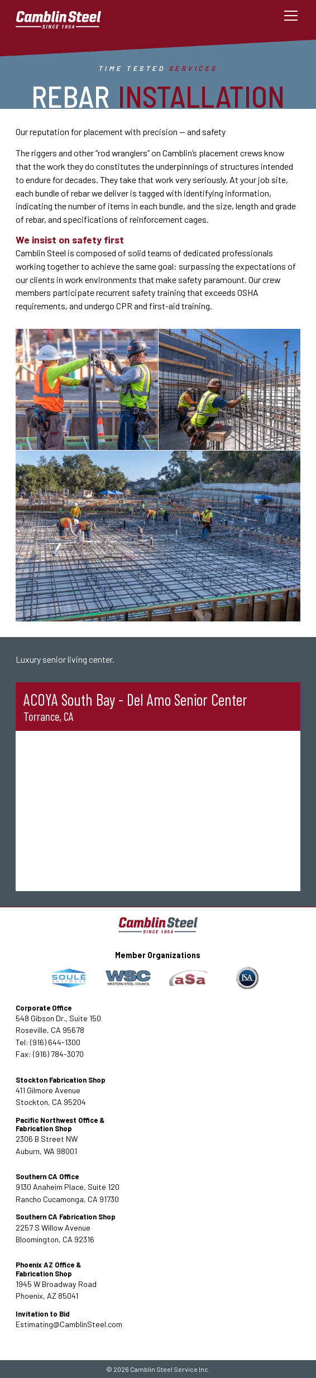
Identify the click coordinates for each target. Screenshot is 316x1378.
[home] (69, 16)
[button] (288, 15)
